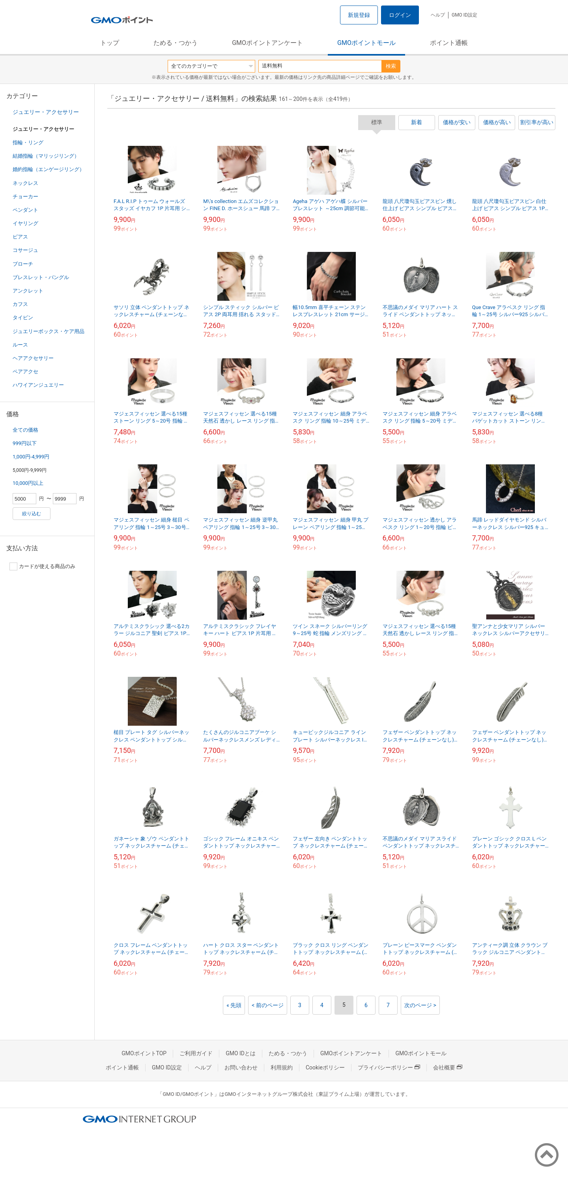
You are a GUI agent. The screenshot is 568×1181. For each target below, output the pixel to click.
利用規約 (282, 1067)
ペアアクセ (25, 371)
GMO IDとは (241, 1053)
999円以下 (25, 443)
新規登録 (359, 15)
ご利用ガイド (196, 1053)
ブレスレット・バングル (41, 277)
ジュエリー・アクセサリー (46, 112)
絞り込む (31, 513)
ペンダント (25, 210)
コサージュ (25, 250)
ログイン (400, 15)
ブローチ (23, 264)
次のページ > (420, 1005)
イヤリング (25, 223)
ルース (20, 345)
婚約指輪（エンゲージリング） (48, 169)
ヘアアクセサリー (33, 358)
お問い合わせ (241, 1067)
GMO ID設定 (464, 15)
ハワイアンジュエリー (38, 385)
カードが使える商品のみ (42, 566)
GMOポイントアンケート (267, 43)
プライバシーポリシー (389, 1067)
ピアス (20, 237)
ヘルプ (438, 15)
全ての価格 (25, 430)
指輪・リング (28, 142)
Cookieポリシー (325, 1067)
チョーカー (25, 196)
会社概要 (447, 1067)
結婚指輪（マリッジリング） (46, 156)
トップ (109, 43)
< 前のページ (268, 1005)
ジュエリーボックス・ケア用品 (48, 331)
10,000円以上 (28, 483)
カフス (20, 304)
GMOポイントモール (366, 43)
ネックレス (25, 183)
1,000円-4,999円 (31, 457)
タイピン (23, 317)
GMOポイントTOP (143, 1053)
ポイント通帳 (449, 43)
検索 (391, 66)
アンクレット (28, 291)
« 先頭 (233, 1005)
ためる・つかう (175, 43)
